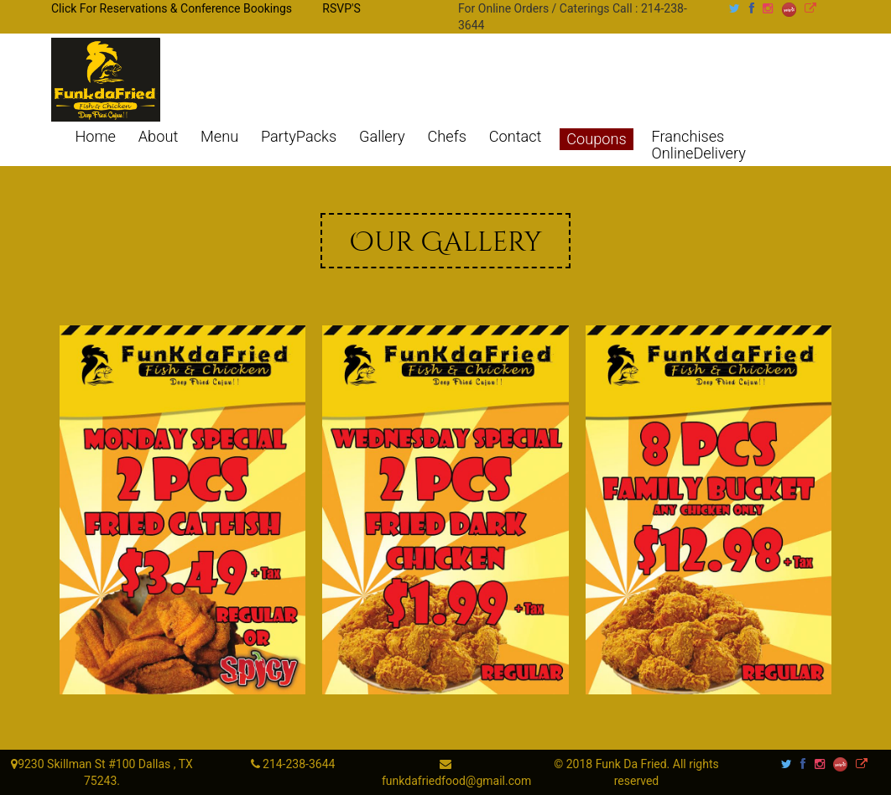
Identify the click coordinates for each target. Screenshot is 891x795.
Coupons (596, 139)
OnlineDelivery (699, 153)
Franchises (688, 136)
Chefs (446, 136)
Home (95, 136)
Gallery (382, 136)
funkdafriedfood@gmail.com (456, 780)
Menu (219, 136)
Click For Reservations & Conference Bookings (171, 8)
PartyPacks (298, 136)
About (158, 136)
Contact (515, 136)
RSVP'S (341, 8)
